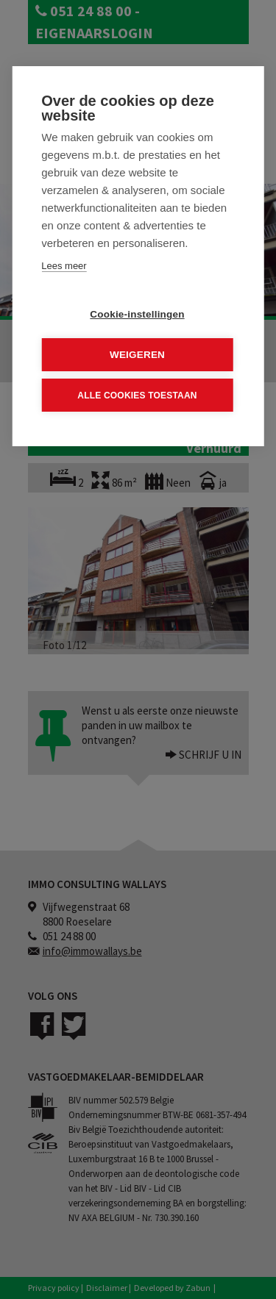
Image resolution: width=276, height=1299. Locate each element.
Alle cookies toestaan (137, 395)
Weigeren (137, 354)
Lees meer (63, 265)
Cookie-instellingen (137, 314)
